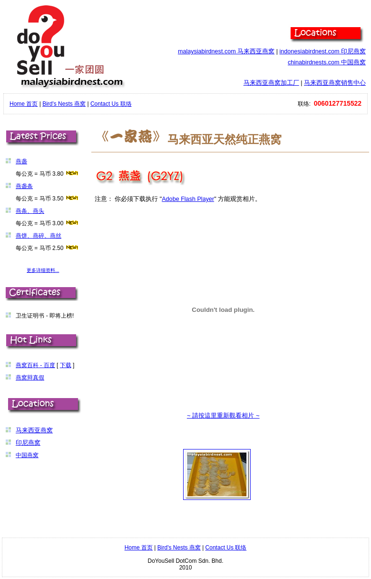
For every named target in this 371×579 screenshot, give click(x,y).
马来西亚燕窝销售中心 (335, 83)
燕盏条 (24, 186)
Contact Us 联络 (111, 103)
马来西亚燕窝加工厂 (271, 83)
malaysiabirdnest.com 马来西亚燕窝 (226, 51)
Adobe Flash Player (188, 199)
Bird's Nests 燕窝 (64, 103)
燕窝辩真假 (30, 377)
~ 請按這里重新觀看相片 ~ (223, 415)
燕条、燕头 (30, 211)
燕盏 (21, 161)
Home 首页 (24, 103)
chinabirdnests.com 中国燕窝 (327, 62)
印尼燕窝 (28, 442)
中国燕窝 (27, 455)
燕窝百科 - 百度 (35, 365)
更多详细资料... (43, 270)
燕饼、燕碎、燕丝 (38, 235)
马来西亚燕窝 (34, 430)
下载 (65, 365)
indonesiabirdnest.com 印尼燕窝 (322, 51)
